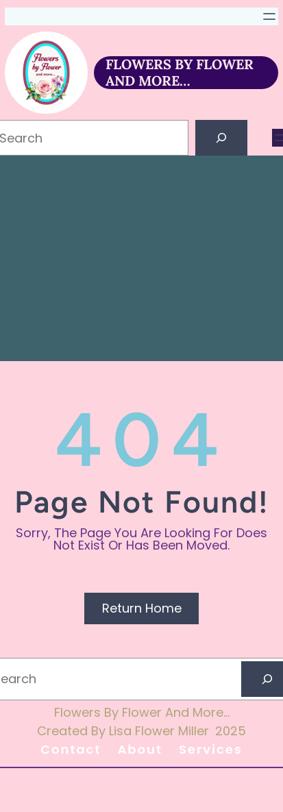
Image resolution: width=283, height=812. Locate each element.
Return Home (142, 608)
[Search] (221, 138)
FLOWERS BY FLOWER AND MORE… (180, 72)
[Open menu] (269, 16)
